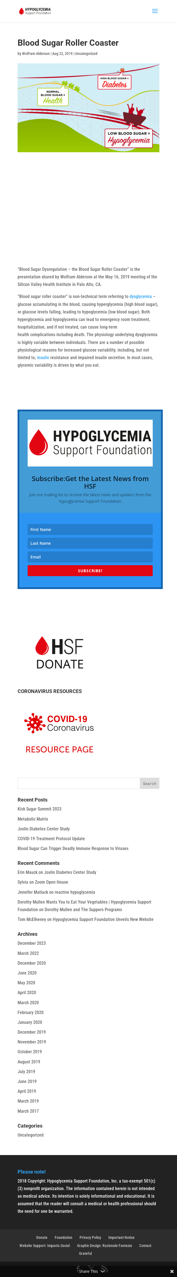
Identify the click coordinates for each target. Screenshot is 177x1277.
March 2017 (28, 1111)
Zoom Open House (51, 882)
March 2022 (28, 953)
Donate (41, 1237)
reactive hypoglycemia (75, 892)
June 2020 (27, 973)
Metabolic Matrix (33, 819)
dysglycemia (141, 296)
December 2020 (32, 963)
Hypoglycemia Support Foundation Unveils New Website (103, 919)
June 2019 (27, 1081)
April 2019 (27, 1091)
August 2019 (29, 1061)
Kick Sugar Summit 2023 (39, 809)
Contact (145, 1245)
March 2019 (28, 1101)
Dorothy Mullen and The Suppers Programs (83, 909)
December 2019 (32, 1032)
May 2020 (26, 982)
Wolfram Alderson (36, 53)
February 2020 (31, 1012)
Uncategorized (86, 53)
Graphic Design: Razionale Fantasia (104, 1245)
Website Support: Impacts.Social (45, 1245)
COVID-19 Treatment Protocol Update (51, 838)
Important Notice (121, 1237)
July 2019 (26, 1071)
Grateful (85, 1253)
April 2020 (27, 992)
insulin (43, 357)
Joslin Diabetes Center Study (44, 829)
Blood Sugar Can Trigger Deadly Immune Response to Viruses (73, 848)
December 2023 (32, 943)
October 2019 (30, 1051)
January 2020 (30, 1022)
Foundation (63, 1237)
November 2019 (32, 1042)
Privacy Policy (90, 1237)
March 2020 (28, 1002)
